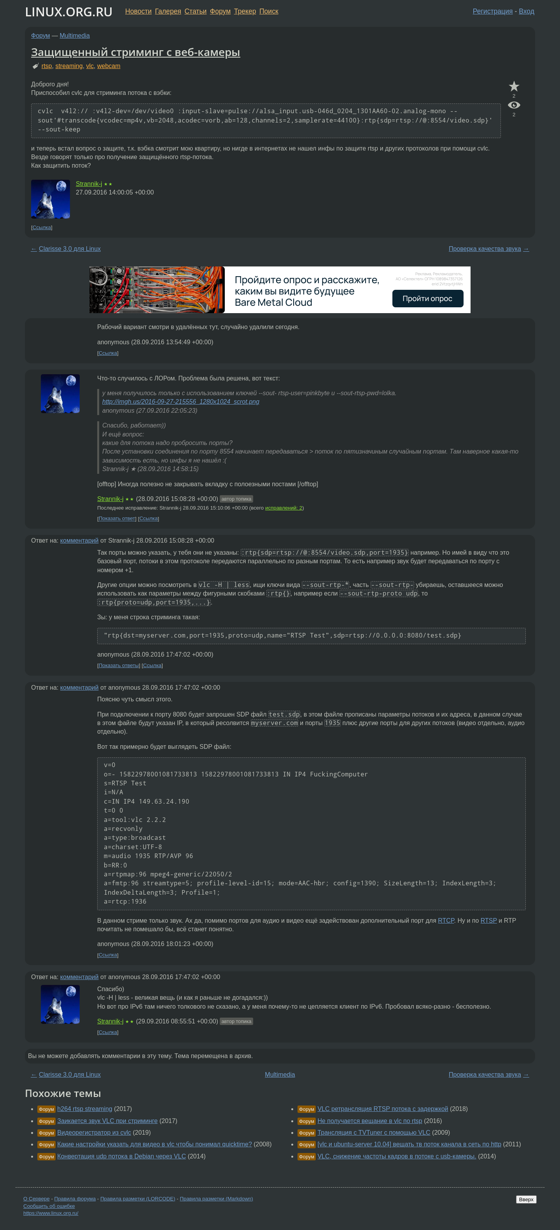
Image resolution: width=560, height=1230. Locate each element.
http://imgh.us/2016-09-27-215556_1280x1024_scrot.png (180, 401)
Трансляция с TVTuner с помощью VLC (373, 1132)
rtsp (47, 66)
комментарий (79, 540)
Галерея (168, 11)
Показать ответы (119, 665)
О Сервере (36, 1199)
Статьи (195, 11)
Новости (138, 11)
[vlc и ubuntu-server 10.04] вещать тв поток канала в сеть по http (409, 1144)
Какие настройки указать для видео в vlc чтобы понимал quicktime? (154, 1144)
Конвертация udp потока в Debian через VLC (121, 1156)
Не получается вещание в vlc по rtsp (369, 1121)
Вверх (526, 1199)
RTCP (446, 920)
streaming (68, 66)
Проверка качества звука (485, 248)
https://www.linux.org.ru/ (50, 1213)
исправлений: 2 (283, 508)
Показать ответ (117, 519)
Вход (526, 11)
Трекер (245, 11)
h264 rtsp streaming (84, 1109)
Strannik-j (89, 183)
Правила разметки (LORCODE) (137, 1199)
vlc (90, 66)
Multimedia (75, 35)
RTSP (489, 920)
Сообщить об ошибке (49, 1206)
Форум (220, 11)
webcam (109, 66)
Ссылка (42, 227)
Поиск (268, 11)
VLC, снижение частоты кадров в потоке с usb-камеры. (396, 1156)
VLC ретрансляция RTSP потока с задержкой (382, 1109)
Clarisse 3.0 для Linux (70, 248)
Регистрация (493, 11)
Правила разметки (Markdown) (216, 1199)
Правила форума (75, 1199)
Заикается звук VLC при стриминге (107, 1121)
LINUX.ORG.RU (69, 11)
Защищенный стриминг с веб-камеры (135, 51)
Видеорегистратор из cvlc (94, 1132)
